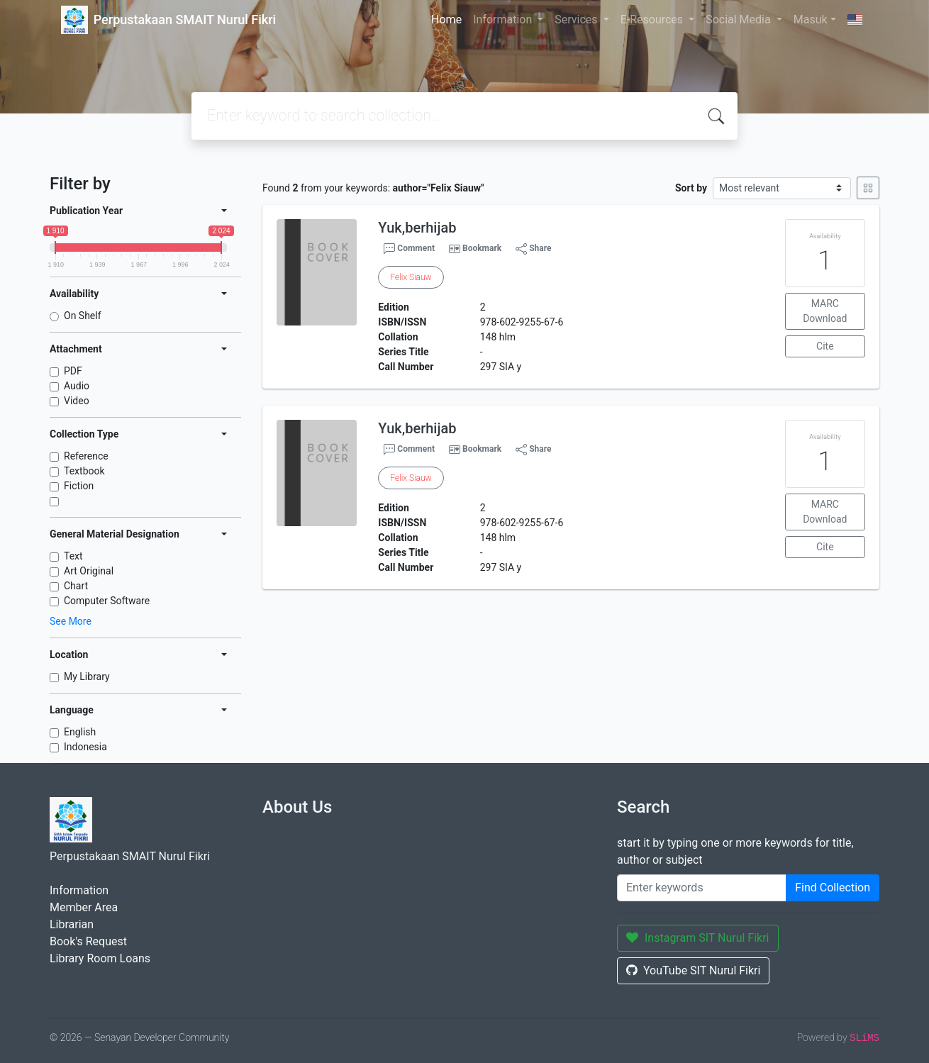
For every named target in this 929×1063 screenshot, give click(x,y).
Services (577, 19)
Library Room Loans (100, 958)
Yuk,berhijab (417, 227)
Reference (86, 456)
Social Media (740, 19)
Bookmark (481, 248)
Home (446, 19)
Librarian (72, 924)
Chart (76, 585)
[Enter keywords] (701, 887)
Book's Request (88, 941)
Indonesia (85, 746)
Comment (409, 249)
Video (76, 400)
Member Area (84, 907)
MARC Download (825, 311)
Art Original (88, 571)
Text (73, 556)
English (80, 732)
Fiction (79, 485)
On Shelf (82, 315)
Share (533, 249)
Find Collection (832, 887)
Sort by (691, 188)
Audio (76, 385)
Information (504, 19)
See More (70, 621)
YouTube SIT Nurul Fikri (693, 970)
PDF (73, 371)
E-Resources (653, 19)
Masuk (811, 19)
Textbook (84, 471)
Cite (825, 346)
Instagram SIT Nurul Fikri (697, 938)
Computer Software (107, 600)
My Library (87, 676)
